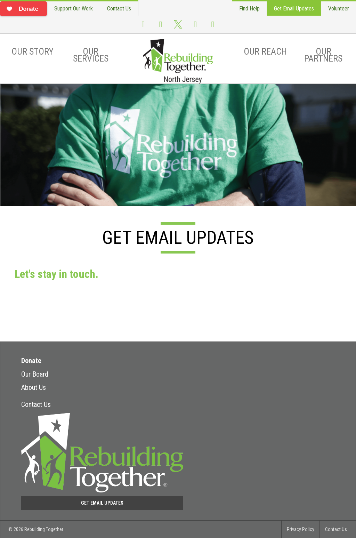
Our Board (34, 374)
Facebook (143, 27)
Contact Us (119, 8)
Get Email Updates (294, 8)
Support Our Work (73, 8)
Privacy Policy (300, 529)
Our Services (90, 55)
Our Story (32, 51)
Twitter (178, 28)
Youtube (195, 27)
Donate (31, 360)
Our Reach (265, 51)
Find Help (249, 8)
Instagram (160, 27)
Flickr (212, 27)
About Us (33, 387)
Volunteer (338, 8)
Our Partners (323, 55)
